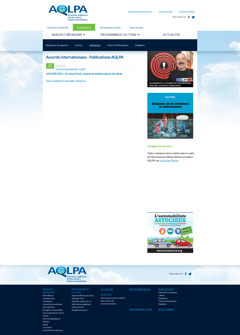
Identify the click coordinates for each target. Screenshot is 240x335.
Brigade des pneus (80, 310)
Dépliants (140, 45)
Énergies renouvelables (53, 310)
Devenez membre (187, 11)
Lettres (79, 45)
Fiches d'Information (117, 45)
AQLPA (82, 69)
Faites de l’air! (78, 307)
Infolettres (95, 45)
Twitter (193, 17)
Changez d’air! (78, 298)
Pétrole (46, 321)
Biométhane (48, 295)
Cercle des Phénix (168, 160)
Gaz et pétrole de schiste (53, 313)
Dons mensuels (165, 11)
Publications (84, 27)
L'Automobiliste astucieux (83, 295)
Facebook (188, 17)
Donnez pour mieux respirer (140, 11)
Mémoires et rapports (57, 45)
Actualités (107, 289)
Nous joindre (136, 27)
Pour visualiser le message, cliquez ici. (66, 80)
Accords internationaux (67, 69)
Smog (45, 324)
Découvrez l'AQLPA (57, 27)
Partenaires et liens (110, 27)
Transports (47, 327)
